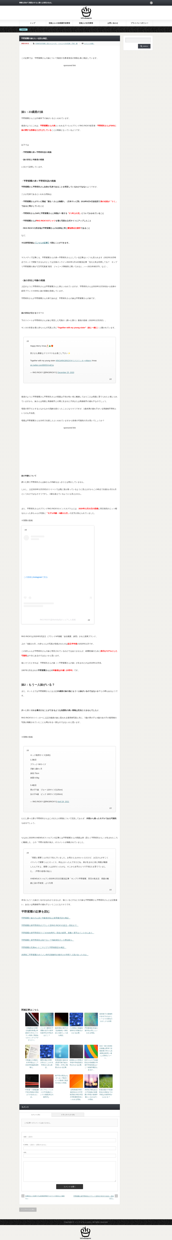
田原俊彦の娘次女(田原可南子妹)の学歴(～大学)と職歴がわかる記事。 (61, 1063)
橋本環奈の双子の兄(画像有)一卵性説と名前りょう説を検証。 (61, 1031)
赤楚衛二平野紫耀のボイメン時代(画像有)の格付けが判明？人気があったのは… (54, 955)
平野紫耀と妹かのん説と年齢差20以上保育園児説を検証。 (46, 918)
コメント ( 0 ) (35, 1114)
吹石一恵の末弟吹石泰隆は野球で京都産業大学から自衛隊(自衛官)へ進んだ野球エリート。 (105, 1052)
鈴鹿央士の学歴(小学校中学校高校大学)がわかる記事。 (76, 1062)
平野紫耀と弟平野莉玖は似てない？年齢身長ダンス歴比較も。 (47, 940)
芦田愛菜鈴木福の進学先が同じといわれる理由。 (91, 1030)
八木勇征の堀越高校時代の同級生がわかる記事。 (76, 1030)
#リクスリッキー (78, 361)
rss (151, 2)
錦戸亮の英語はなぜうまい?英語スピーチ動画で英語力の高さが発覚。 (61, 1079)
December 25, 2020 (66, 372)
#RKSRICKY (66, 361)
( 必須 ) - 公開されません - (35, 1144)
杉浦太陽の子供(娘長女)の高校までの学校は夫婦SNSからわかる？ (106, 1093)
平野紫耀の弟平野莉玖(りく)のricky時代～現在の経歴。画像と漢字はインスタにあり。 (57, 933)
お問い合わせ (113, 23)
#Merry (88, 361)
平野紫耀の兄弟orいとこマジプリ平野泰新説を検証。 (43, 947)
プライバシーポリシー (139, 23)
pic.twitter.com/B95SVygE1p (42, 365)
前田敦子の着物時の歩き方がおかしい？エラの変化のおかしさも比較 (105, 1017)
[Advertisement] (69, 86)
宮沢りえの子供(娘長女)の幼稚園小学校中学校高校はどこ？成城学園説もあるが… (91, 1065)
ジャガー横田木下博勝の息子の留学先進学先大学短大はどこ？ (46, 1031)
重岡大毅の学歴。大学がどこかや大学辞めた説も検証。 (46, 1063)
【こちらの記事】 (42, 243)
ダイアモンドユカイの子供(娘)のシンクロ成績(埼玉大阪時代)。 (46, 1093)
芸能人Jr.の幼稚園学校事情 (59, 23)
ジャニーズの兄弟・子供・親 (68, 43)
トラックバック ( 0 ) (68, 1114)
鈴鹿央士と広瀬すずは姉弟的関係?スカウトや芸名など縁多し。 (45, 1197)
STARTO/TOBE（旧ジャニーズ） (46, 43)
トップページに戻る (28, 1209)
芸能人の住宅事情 (86, 23)
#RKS (58, 361)
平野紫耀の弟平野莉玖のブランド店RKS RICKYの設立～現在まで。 (49, 925)
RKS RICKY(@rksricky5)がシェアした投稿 (58, 620)
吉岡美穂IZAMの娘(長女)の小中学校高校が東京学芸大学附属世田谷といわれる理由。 (76, 1094)
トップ (32, 23)
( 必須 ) (28, 1137)
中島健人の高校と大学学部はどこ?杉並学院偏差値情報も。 (32, 1063)
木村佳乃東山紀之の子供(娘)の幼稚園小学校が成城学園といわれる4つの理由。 (91, 1094)
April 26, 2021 (63, 801)
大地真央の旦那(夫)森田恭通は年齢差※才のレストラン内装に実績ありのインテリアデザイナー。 (32, 1034)
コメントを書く (89, 43)
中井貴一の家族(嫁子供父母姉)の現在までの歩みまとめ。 (32, 1093)
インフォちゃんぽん (83, 1222)
